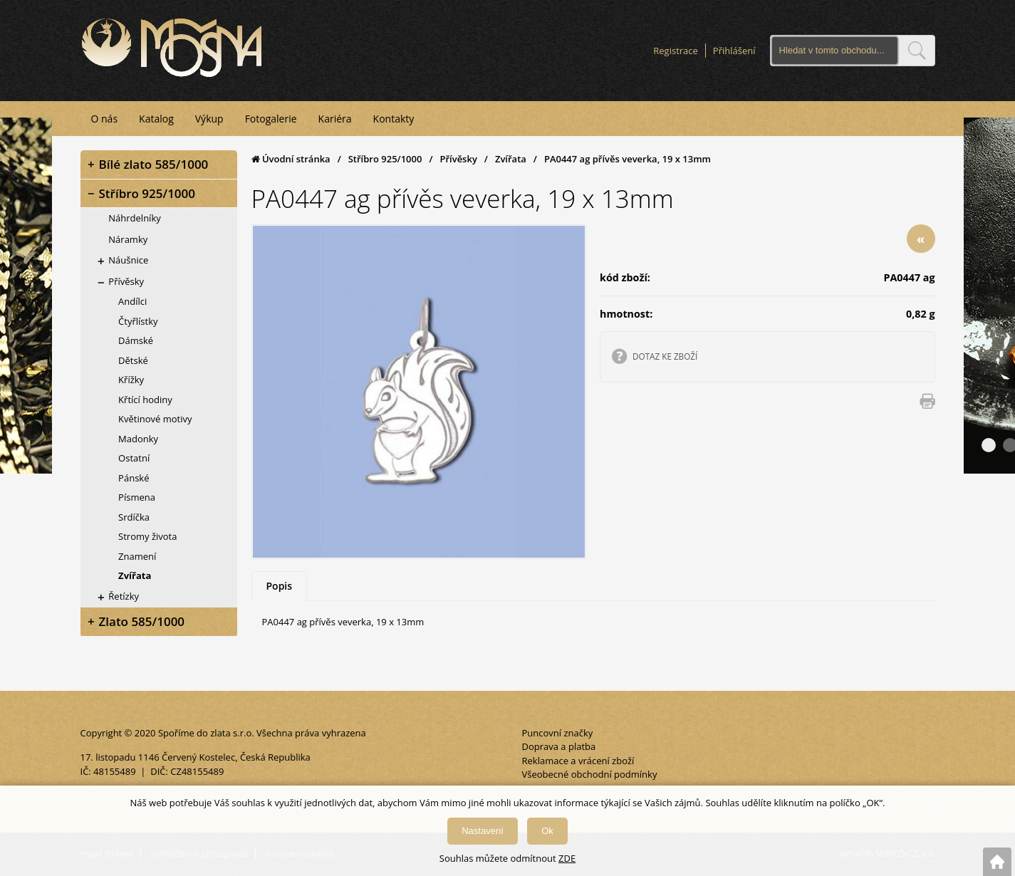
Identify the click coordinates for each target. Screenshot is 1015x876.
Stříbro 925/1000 (385, 158)
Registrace (675, 50)
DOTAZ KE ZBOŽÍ (665, 356)
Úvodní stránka (290, 158)
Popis (279, 586)
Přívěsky (458, 158)
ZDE (567, 858)
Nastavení (483, 830)
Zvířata (510, 158)
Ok (547, 830)
